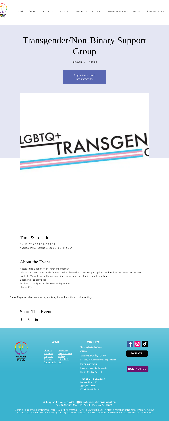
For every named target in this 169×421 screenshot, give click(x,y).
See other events (85, 79)
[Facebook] (130, 344)
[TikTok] (145, 344)
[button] (63, 11)
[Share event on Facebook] (21, 319)
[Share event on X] (28, 319)
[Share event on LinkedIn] (36, 319)
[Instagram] (137, 344)
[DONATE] (137, 353)
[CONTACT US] (137, 369)
